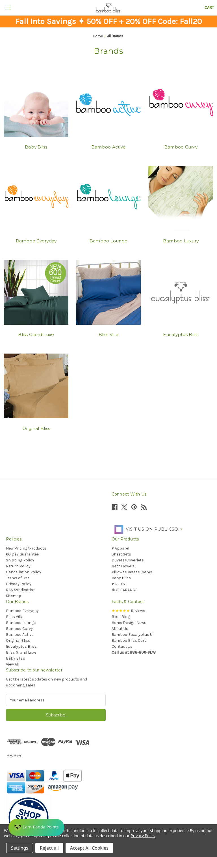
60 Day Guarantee (22, 554)
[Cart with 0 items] (209, 7)
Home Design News (129, 622)
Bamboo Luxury (181, 241)
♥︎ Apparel (120, 548)
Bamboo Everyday (36, 241)
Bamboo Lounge (108, 241)
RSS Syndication (21, 589)
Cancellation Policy (23, 572)
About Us (120, 628)
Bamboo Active (108, 147)
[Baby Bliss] (36, 105)
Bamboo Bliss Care (129, 640)
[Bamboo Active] (108, 105)
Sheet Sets (121, 554)
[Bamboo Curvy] (180, 105)
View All (12, 664)
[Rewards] (36, 827)
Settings (19, 848)
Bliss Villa (108, 334)
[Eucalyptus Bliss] (180, 292)
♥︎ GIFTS (118, 584)
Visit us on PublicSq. (145, 529)
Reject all (49, 848)
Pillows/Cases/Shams (132, 572)
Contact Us (122, 646)
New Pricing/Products (26, 548)
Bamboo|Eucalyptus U (132, 634)
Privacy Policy (18, 584)
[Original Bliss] (36, 386)
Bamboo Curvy (181, 147)
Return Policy (18, 566)
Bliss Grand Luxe (36, 334)
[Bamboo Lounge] (108, 198)
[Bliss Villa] (108, 292)
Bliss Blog (121, 616)
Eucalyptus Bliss (180, 334)
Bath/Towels (123, 566)
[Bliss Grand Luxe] (36, 292)
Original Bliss (36, 428)
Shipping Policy (20, 560)
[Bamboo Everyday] (36, 198)
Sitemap (13, 595)
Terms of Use (17, 578)
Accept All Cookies (89, 848)
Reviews (128, 610)
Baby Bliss (36, 147)
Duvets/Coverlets (128, 560)
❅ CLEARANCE (124, 589)
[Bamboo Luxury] (180, 198)
